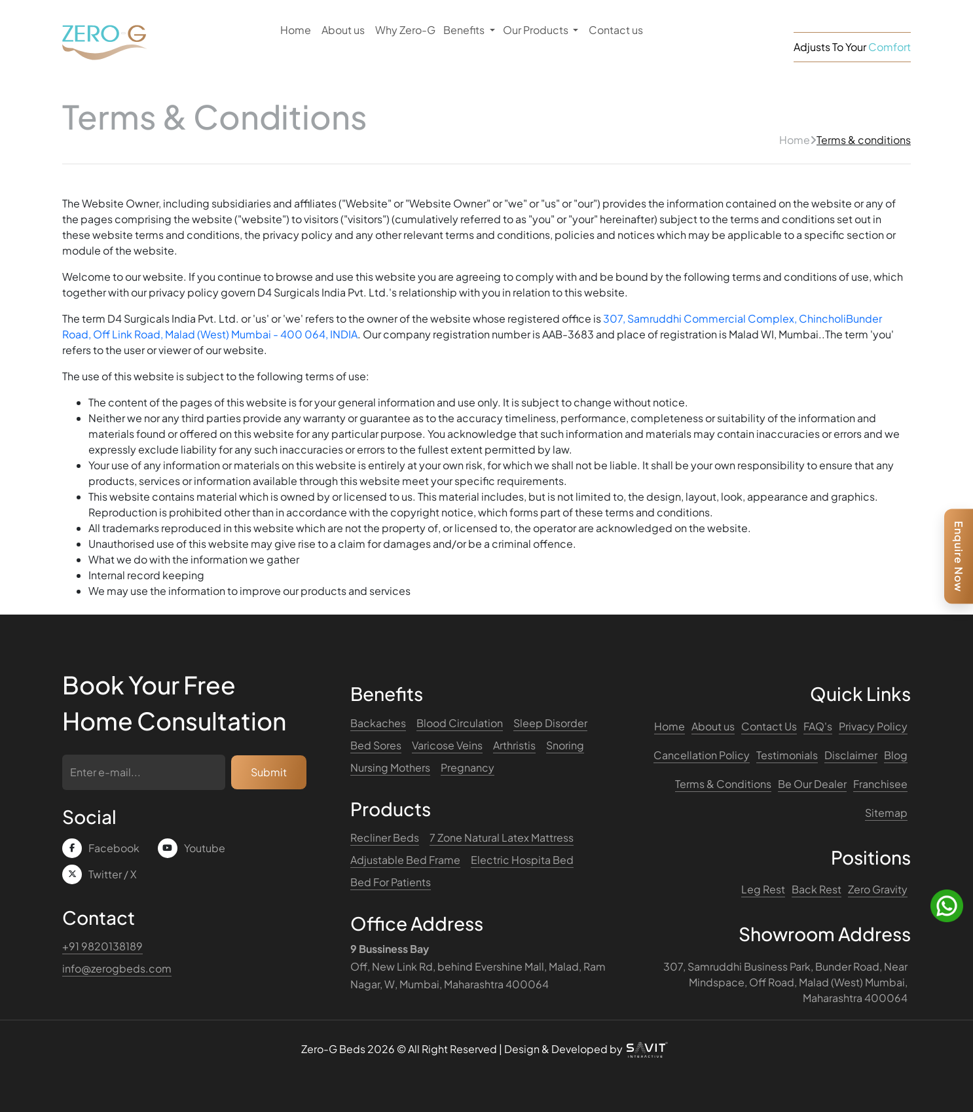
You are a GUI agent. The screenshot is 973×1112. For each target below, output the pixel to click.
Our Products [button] (536, 30)
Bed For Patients (390, 882)
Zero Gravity (878, 889)
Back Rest (816, 889)
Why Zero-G (405, 30)
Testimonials (787, 755)
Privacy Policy (873, 726)
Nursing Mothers (390, 767)
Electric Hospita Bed (522, 860)
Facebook (113, 848)
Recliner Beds (384, 837)
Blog (896, 755)
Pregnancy (467, 767)
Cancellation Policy (701, 755)
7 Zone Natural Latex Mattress (502, 837)
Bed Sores (375, 745)
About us (343, 30)
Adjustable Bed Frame (405, 860)
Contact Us (769, 726)
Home (295, 30)
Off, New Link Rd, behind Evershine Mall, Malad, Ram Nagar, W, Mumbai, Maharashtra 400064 (478, 966)
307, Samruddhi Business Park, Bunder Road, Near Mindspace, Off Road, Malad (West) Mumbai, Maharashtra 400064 (785, 982)
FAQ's (817, 726)
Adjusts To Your (852, 47)
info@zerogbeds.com (117, 968)
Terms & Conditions (723, 784)
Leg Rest (763, 889)
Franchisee (880, 784)
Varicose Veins (447, 745)
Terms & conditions (864, 140)
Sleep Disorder (550, 723)
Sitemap (886, 812)
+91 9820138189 (102, 946)
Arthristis (514, 745)
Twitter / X (112, 874)
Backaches (378, 723)
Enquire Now (959, 556)
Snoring (565, 745)
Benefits (465, 30)
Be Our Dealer (812, 784)
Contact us (616, 30)
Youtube (204, 848)
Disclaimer (850, 755)
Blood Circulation (459, 723)
